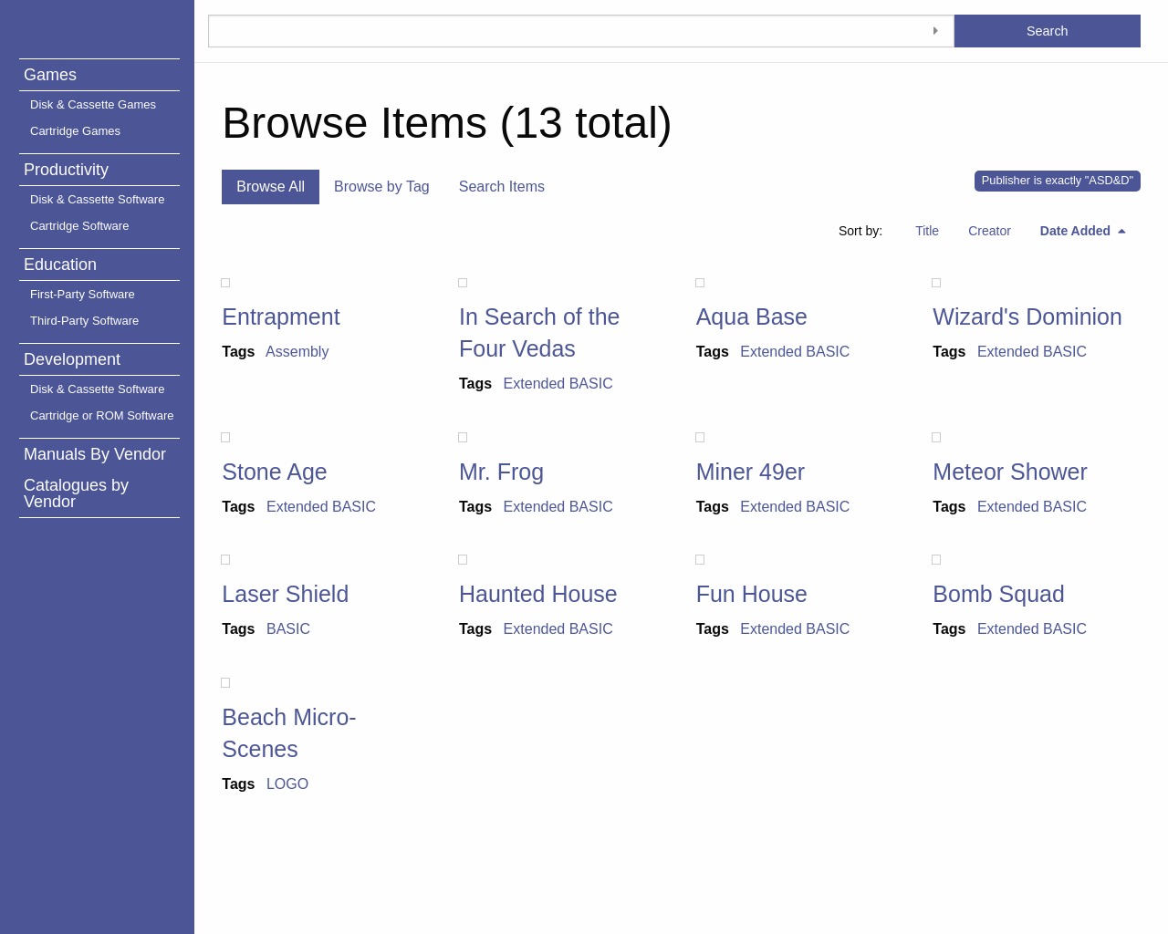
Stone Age (274, 471)
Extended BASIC (558, 383)
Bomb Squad (999, 594)
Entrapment (280, 316)
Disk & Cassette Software (97, 199)
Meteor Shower (1010, 471)
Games (50, 75)
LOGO (287, 784)
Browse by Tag (382, 186)
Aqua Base (752, 316)
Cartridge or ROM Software (102, 415)
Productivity (66, 170)
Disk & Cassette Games (93, 104)
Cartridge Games (75, 131)
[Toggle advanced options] (936, 31)
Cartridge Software (79, 226)
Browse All (270, 186)
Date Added (1077, 230)
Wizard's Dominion (1027, 316)
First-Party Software (82, 294)
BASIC (288, 629)
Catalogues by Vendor (76, 493)
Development (72, 359)
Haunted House (538, 594)
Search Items (502, 186)
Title (927, 230)
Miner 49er (751, 471)
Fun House (752, 594)
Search (1048, 31)
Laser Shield (285, 594)
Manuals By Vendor (95, 454)
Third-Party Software (84, 320)
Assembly (297, 351)
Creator (989, 230)
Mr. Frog (501, 471)
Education (60, 264)
